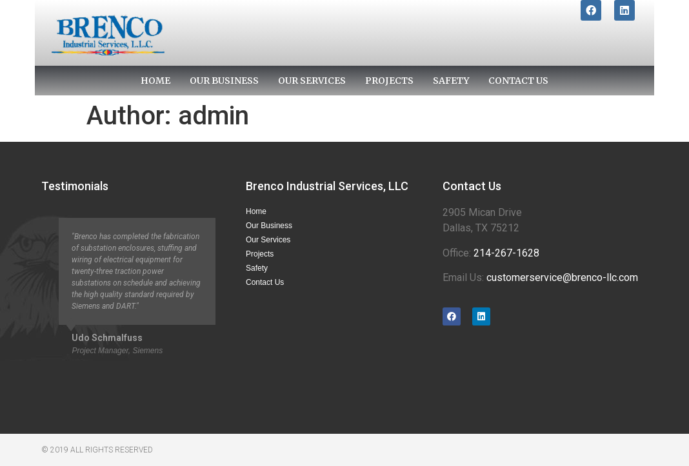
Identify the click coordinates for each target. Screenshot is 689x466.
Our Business (224, 80)
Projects (389, 80)
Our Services (312, 80)
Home (155, 80)
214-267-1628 (506, 253)
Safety (451, 80)
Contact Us (518, 80)
